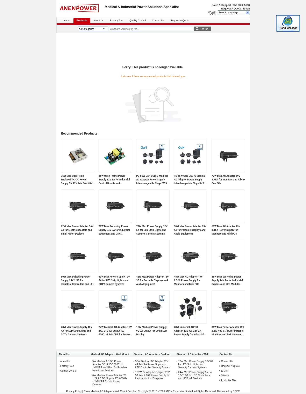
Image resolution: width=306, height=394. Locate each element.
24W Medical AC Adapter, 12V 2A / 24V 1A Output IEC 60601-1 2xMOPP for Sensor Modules (115, 331)
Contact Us (158, 20)
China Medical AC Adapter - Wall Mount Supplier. (111, 391)
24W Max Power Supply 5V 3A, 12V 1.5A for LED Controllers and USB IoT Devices (195, 375)
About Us (98, 20)
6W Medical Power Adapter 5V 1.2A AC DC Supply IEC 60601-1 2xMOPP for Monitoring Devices (109, 380)
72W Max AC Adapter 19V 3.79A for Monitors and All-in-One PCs (228, 179)
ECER (236, 391)
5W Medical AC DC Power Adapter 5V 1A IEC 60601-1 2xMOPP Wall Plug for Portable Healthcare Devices (109, 366)
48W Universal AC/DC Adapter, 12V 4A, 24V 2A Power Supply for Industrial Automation (189, 331)
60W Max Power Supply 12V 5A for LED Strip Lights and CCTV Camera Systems (114, 280)
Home (67, 20)
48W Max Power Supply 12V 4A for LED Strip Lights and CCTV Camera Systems (76, 331)
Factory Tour (116, 20)
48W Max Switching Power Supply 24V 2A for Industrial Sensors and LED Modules (227, 280)
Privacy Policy (74, 391)
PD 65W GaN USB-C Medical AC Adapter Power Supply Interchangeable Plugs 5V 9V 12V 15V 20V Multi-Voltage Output (152, 179)
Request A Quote (231, 8)
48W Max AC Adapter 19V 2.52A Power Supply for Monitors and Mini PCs (188, 280)
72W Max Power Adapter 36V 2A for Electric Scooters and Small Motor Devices (77, 230)
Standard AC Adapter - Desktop (152, 354)
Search (204, 28)
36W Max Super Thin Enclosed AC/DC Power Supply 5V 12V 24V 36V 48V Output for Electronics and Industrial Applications (76, 179)
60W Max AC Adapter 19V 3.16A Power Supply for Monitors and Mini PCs (226, 230)
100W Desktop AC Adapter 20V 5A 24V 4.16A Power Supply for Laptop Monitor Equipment (152, 375)
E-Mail (224, 370)
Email (246, 8)
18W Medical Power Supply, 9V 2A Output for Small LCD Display (151, 331)
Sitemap (225, 375)
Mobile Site (228, 380)
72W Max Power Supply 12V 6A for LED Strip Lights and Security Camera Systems (152, 230)
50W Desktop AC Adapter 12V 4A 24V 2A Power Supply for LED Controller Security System (152, 364)
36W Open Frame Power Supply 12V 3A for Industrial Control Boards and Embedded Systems (114, 179)
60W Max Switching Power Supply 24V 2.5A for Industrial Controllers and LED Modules (77, 280)
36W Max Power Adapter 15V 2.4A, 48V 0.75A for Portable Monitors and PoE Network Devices (228, 331)
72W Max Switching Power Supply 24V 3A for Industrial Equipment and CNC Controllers (114, 230)
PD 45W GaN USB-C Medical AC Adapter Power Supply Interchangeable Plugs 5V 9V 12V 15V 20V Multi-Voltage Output (190, 179)
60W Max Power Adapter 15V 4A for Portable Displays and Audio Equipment (190, 230)
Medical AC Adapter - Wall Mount (110, 354)
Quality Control (137, 20)
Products (82, 20)
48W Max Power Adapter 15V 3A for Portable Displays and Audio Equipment (152, 280)
